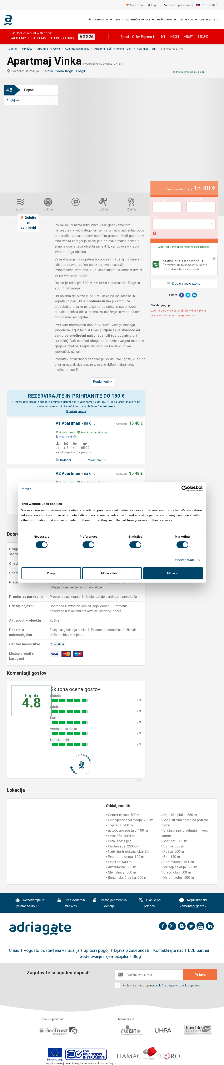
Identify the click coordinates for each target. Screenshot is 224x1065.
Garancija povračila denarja (109, 903)
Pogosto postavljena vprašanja (51, 950)
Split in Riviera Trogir (59, 71)
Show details (185, 560)
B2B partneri (199, 950)
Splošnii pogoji (76, 411)
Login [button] (156, 5)
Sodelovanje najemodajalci (104, 956)
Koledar (63, 460)
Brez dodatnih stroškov (71, 903)
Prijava (200, 975)
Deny (51, 573)
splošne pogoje (165, 985)
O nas (14, 950)
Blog (136, 956)
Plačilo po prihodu (149, 903)
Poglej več (13, 100)
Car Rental (188, 19)
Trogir (82, 71)
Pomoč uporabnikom (178, 5)
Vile (119, 19)
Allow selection (112, 573)
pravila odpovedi (189, 985)
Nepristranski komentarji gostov (193, 903)
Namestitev (102, 19)
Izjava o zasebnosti (131, 950)
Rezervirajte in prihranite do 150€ (29, 903)
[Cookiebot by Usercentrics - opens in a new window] (184, 489)
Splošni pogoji (96, 950)
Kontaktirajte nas (168, 950)
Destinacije (209, 19)
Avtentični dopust (140, 19)
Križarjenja (166, 19)
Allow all (173, 573)
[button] (200, 5)
